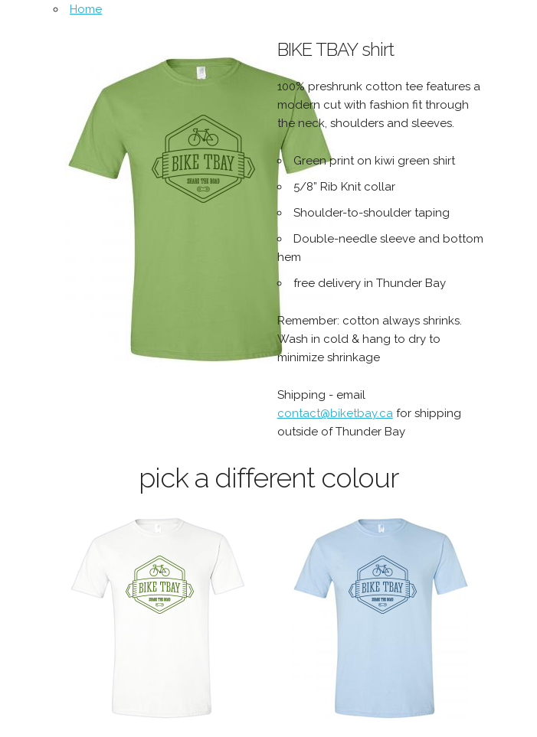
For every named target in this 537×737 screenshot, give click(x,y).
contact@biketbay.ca (335, 413)
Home (86, 9)
